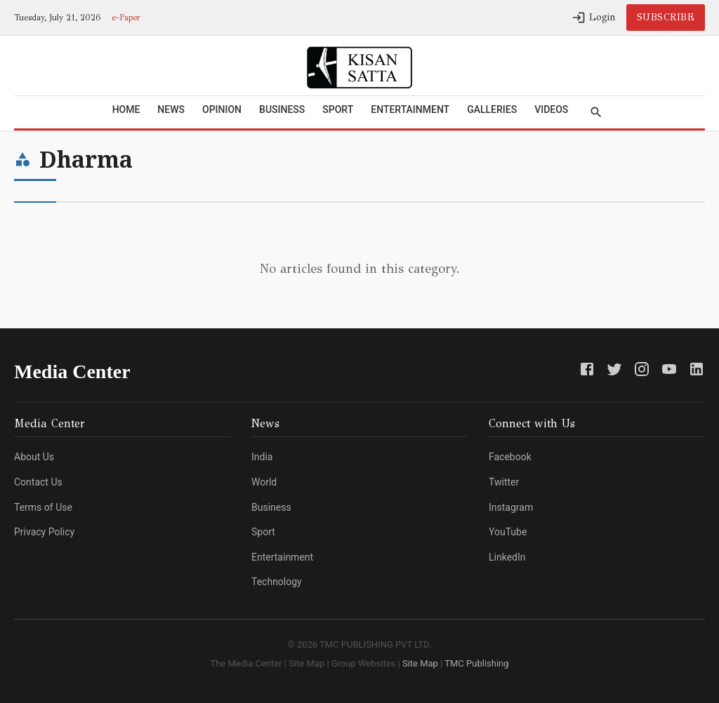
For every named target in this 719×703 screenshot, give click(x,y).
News (171, 109)
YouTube (508, 531)
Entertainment (410, 109)
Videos (551, 109)
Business (282, 109)
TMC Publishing (475, 663)
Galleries (492, 109)
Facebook (510, 456)
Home (126, 109)
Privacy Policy (44, 531)
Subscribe (666, 17)
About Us (34, 456)
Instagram (511, 507)
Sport (337, 109)
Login (594, 18)
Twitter (504, 482)
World (264, 482)
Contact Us (38, 482)
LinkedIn (507, 557)
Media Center (72, 371)
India (261, 456)
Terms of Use (43, 507)
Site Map (420, 663)
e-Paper (126, 17)
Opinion (222, 109)
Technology (276, 581)
